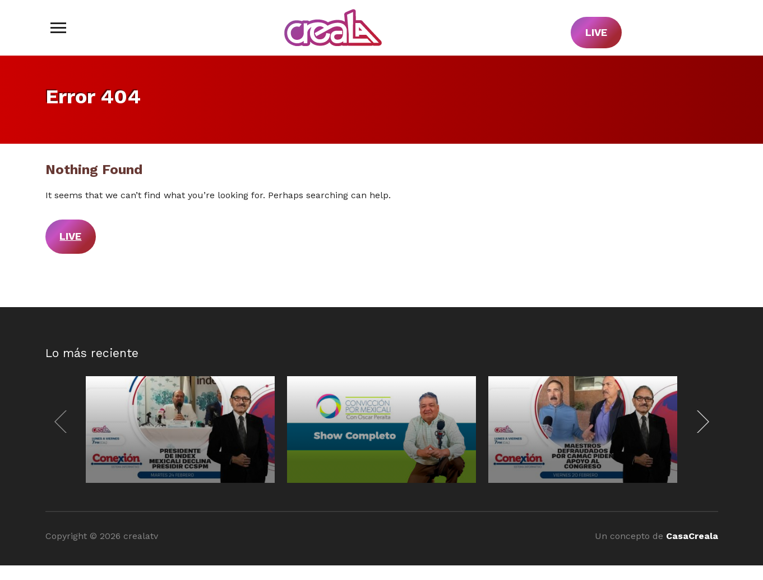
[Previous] (63, 421)
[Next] (700, 421)
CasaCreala (692, 536)
